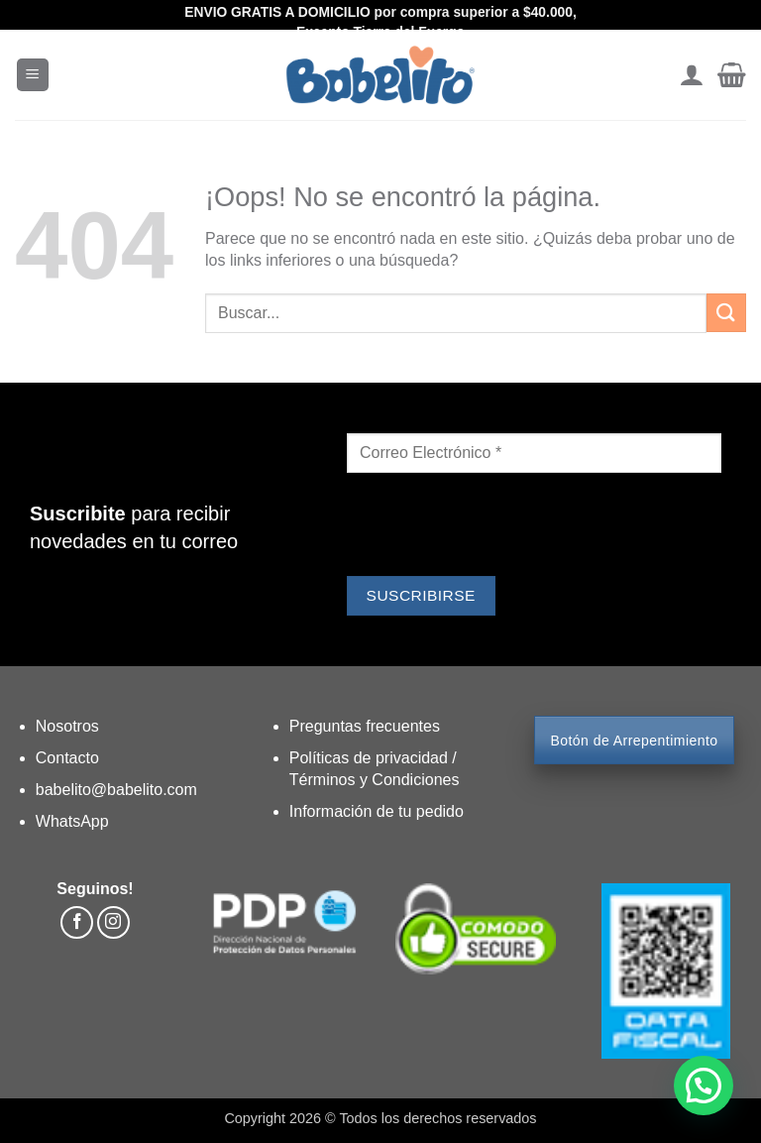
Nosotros (67, 726)
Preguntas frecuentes (364, 726)
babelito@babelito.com (116, 789)
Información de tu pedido (376, 811)
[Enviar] (726, 312)
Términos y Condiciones (374, 779)
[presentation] (497, 527)
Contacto (67, 757)
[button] (33, 74)
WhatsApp (72, 821)
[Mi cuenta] (691, 75)
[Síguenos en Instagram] (113, 922)
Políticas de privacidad (371, 757)
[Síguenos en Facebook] (76, 922)
